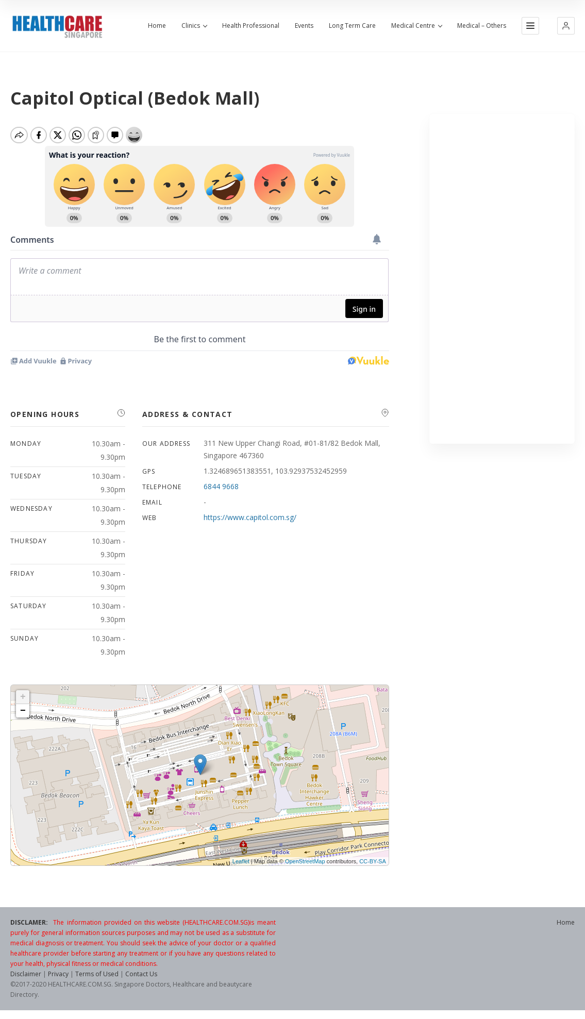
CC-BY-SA (372, 865)
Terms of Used (97, 977)
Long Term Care (352, 26)
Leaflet (240, 865)
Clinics (194, 26)
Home (157, 26)
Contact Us (141, 977)
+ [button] (23, 700)
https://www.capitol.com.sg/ (250, 521)
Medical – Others (481, 26)
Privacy (58, 977)
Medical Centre (416, 26)
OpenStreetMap (305, 865)
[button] (566, 26)
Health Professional (250, 26)
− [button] (23, 714)
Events (304, 26)
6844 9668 (221, 490)
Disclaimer (25, 977)
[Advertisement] (502, 278)
